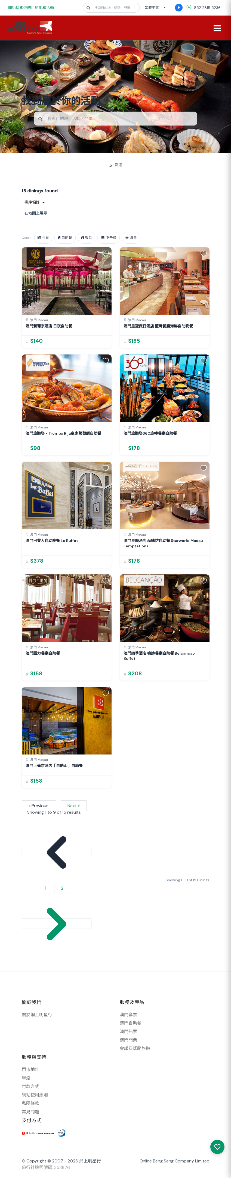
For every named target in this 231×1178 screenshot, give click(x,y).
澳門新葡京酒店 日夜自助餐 (49, 326)
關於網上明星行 (37, 1015)
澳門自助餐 (130, 1023)
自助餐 (65, 237)
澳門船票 (128, 1032)
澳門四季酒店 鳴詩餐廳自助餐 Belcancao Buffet (159, 656)
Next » (73, 806)
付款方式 (30, 1087)
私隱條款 (30, 1104)
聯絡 (26, 1078)
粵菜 (87, 237)
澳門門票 (128, 1040)
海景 (133, 237)
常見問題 (30, 1112)
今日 (43, 237)
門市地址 (30, 1070)
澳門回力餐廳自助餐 (43, 653)
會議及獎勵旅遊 (135, 1049)
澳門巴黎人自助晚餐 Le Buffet (52, 540)
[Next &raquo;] (56, 923)
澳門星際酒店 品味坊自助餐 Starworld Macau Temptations (163, 543)
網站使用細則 (35, 1095)
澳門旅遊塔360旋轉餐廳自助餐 (150, 433)
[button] (106, 253)
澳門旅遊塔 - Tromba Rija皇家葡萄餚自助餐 (63, 433)
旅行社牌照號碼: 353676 (46, 1168)
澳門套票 (128, 1015)
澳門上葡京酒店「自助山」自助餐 (54, 766)
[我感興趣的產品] (217, 1147)
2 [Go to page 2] (62, 888)
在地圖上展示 (35, 213)
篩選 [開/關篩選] (115, 165)
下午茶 (110, 237)
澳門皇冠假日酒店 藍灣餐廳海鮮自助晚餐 (158, 326)
